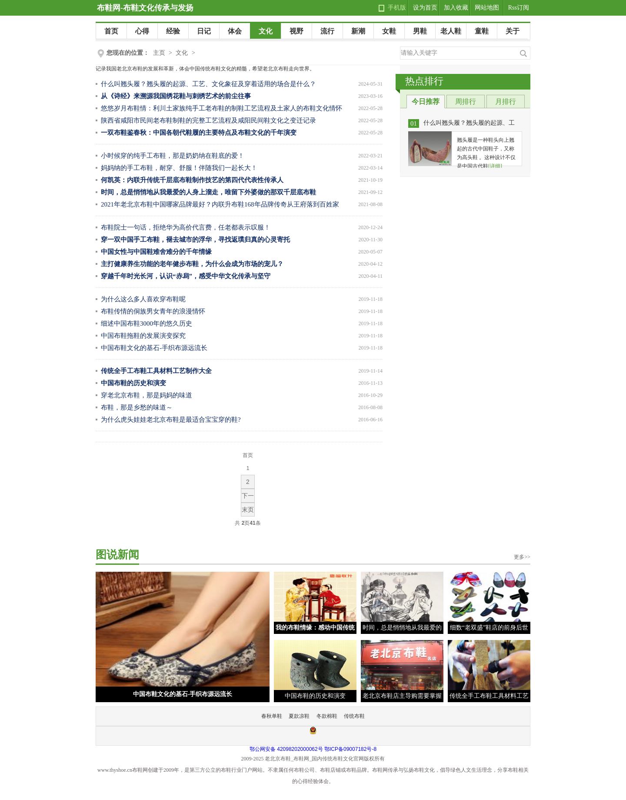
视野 (296, 31)
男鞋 (420, 31)
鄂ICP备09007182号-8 (350, 749)
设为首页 (425, 7)
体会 (235, 31)
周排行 (465, 101)
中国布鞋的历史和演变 (315, 696)
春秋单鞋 (271, 716)
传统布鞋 (354, 716)
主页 (159, 53)
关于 (512, 31)
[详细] (495, 166)
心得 (142, 31)
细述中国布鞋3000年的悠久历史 (146, 323)
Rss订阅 (518, 7)
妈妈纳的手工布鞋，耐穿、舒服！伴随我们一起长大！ (179, 167)
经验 (173, 31)
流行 (327, 31)
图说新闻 (117, 554)
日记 (204, 31)
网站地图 (487, 7)
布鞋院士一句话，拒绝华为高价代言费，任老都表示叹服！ (185, 227)
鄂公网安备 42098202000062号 (286, 749)
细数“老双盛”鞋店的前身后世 (489, 627)
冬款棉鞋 (326, 716)
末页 (248, 509)
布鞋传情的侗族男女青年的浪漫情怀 (153, 311)
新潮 (358, 31)
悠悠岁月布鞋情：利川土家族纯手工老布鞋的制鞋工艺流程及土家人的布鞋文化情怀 (221, 108)
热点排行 (424, 81)
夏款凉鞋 (299, 716)
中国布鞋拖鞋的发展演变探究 (143, 335)
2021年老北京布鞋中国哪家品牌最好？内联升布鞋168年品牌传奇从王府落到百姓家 (220, 204)
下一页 (248, 497)
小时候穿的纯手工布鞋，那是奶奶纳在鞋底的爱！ (172, 155)
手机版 (397, 7)
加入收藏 (456, 7)
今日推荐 (426, 101)
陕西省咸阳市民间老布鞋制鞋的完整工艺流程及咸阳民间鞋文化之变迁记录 (208, 120)
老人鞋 (450, 31)
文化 (266, 31)
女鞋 (389, 31)
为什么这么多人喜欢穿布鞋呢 (143, 299)
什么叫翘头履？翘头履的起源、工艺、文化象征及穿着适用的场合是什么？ (208, 83)
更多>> (522, 557)
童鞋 (482, 31)
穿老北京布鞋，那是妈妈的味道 (146, 395)
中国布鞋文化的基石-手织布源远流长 (154, 347)
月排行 (505, 101)
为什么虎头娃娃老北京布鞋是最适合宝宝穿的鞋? (171, 419)
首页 (111, 31)
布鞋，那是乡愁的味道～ (137, 407)
